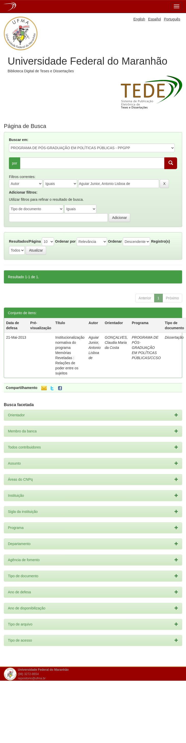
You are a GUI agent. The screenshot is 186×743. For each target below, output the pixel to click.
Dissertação (174, 337)
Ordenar (115, 241)
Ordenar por (65, 241)
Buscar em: (18, 140)
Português (172, 19)
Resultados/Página (25, 241)
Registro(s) (160, 241)
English (139, 19)
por (14, 163)
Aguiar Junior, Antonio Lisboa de (95, 347)
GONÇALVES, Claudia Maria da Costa (116, 342)
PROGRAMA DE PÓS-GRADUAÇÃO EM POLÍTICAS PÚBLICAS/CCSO (146, 347)
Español (154, 19)
